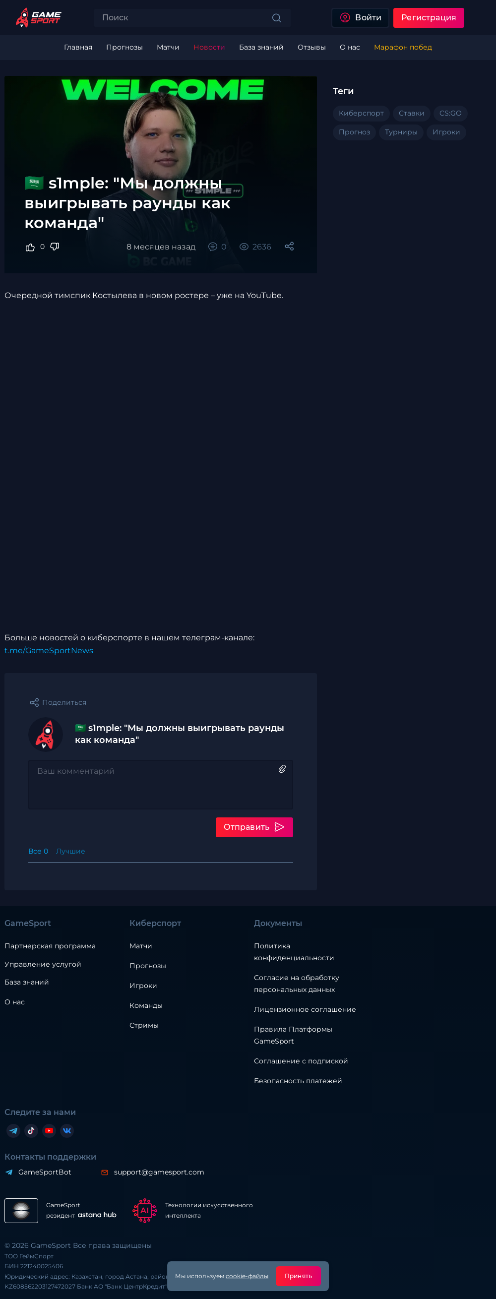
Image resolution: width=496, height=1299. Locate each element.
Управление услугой (42, 964)
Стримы (144, 1025)
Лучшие (70, 851)
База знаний (26, 982)
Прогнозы (147, 965)
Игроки (143, 985)
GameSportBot (44, 1172)
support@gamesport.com (159, 1172)
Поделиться (64, 702)
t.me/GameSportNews (48, 650)
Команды (146, 1005)
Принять (298, 1276)
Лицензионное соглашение (305, 1009)
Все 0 (38, 851)
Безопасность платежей (298, 1080)
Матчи (140, 945)
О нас (14, 1001)
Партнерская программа (50, 945)
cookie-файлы (247, 1276)
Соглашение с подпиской (301, 1060)
